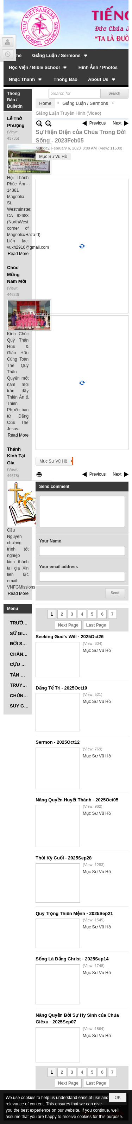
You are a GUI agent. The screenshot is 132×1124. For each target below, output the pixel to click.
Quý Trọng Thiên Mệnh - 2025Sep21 (74, 913)
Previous (97, 123)
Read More (18, 253)
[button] (60, 55)
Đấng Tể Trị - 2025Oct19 (61, 688)
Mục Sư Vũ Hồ (53, 156)
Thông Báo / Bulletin (15, 100)
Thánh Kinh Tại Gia (16, 455)
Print (39, 474)
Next (117, 123)
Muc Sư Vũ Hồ (53, 461)
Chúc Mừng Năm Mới (16, 274)
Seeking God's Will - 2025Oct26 (69, 636)
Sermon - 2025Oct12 (58, 742)
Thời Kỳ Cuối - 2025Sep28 (64, 858)
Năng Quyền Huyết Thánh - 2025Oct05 (77, 799)
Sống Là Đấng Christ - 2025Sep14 (72, 958)
